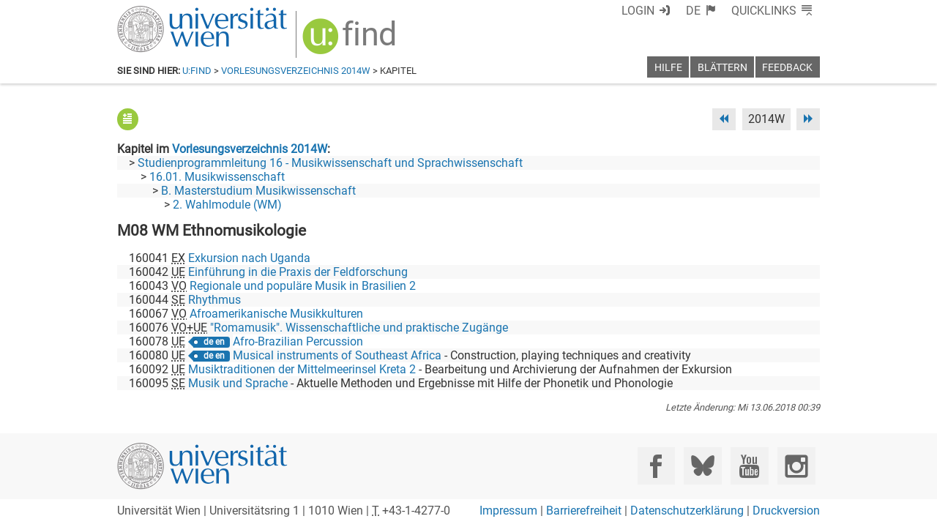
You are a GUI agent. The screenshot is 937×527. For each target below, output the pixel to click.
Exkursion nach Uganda (249, 258)
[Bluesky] (702, 466)
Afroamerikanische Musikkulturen (276, 314)
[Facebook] (656, 466)
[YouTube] (749, 466)
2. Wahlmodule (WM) (227, 205)
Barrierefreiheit (583, 510)
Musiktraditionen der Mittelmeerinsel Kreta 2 (302, 369)
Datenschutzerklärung (687, 510)
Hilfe (668, 67)
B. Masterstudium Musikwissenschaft (258, 191)
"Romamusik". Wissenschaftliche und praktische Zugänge (359, 327)
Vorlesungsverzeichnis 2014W (295, 70)
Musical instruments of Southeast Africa (337, 355)
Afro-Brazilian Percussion (298, 341)
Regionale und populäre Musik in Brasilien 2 (303, 286)
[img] (351, 41)
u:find (197, 70)
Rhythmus (214, 300)
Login (637, 11)
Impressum (508, 510)
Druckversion (786, 510)
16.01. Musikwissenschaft (217, 177)
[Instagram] (796, 466)
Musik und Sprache (238, 383)
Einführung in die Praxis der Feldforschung (298, 272)
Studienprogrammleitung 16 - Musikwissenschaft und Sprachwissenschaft (330, 163)
